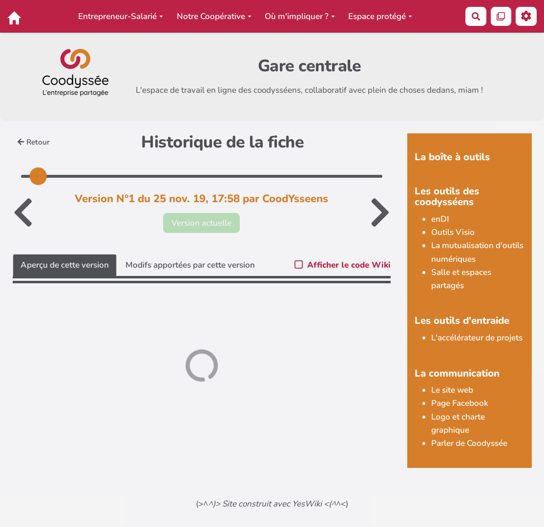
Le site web (452, 390)
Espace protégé (380, 16)
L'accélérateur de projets (477, 337)
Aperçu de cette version (65, 265)
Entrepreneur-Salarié (120, 16)
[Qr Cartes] (501, 16)
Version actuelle (201, 223)
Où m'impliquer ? (300, 16)
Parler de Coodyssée (469, 443)
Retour (34, 142)
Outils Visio (453, 232)
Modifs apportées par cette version (190, 265)
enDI (440, 219)
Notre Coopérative (214, 16)
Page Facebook (459, 403)
